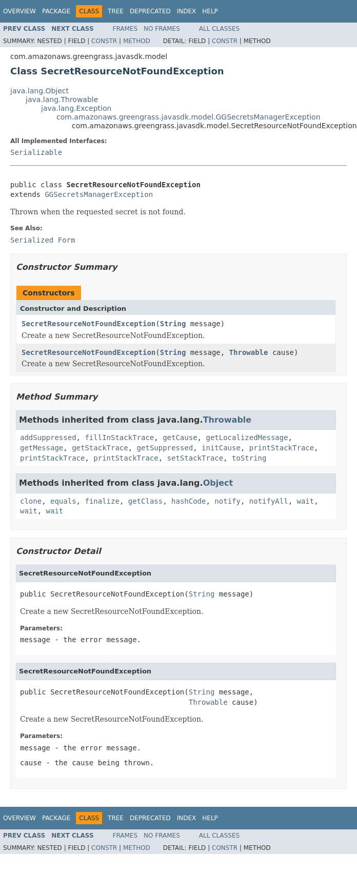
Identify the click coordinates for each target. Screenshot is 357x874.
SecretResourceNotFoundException (88, 324)
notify (227, 501)
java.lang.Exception (76, 108)
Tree (116, 11)
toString (249, 458)
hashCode (188, 501)
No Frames (162, 28)
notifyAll (268, 501)
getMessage (41, 448)
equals (63, 501)
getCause (180, 437)
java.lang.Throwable (62, 99)
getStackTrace (100, 448)
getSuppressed (165, 448)
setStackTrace (195, 458)
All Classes (219, 28)
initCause (221, 448)
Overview (19, 11)
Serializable (36, 152)
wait (305, 501)
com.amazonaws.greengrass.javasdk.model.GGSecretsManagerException (188, 117)
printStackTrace (281, 448)
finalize (102, 501)
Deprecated (150, 11)
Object (218, 483)
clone (31, 501)
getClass (145, 501)
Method (136, 41)
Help (210, 11)
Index (186, 11)
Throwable (248, 352)
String (173, 324)
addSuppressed (48, 437)
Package (56, 11)
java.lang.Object (39, 91)
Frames (125, 28)
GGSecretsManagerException (99, 194)
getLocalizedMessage (247, 437)
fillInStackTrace (119, 437)
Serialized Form (42, 240)
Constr (104, 41)
